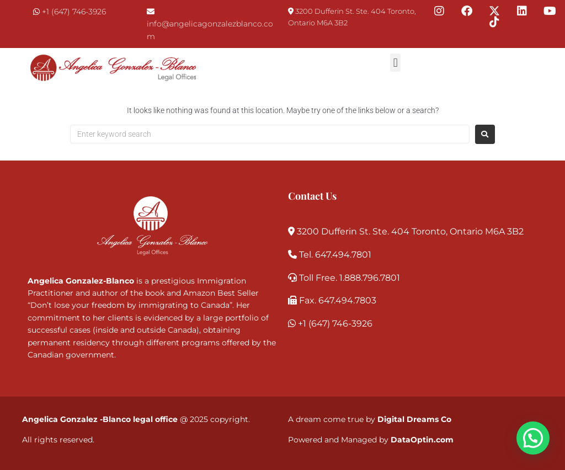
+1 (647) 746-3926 (74, 12)
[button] (395, 63)
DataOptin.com (422, 440)
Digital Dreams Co (414, 419)
